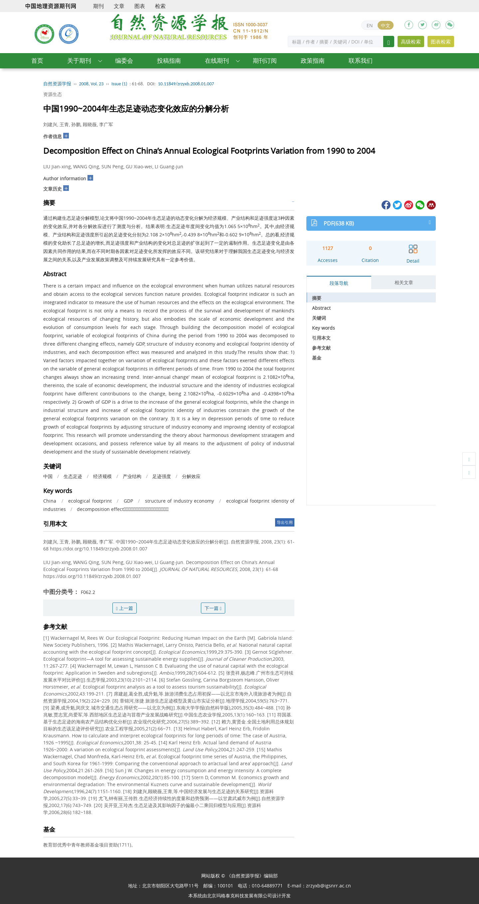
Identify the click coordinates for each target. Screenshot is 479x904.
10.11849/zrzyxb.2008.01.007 (186, 84)
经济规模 (102, 476)
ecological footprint (90, 501)
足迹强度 (161, 476)
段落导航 (339, 283)
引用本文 (321, 338)
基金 (316, 358)
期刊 (98, 6)
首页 (37, 60)
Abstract (321, 308)
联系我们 (361, 60)
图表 (139, 6)
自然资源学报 (57, 84)
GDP (128, 501)
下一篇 (213, 608)
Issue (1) (119, 84)
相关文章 (404, 282)
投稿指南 (169, 60)
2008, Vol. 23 (91, 84)
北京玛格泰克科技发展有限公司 (239, 895)
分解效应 (191, 476)
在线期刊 (217, 60)
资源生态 (52, 94)
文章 (119, 6)
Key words (323, 328)
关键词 (319, 318)
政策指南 (313, 60)
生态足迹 (73, 476)
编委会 (124, 60)
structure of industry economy (179, 501)
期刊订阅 (265, 60)
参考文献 (321, 348)
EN (370, 25)
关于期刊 (79, 60)
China (49, 501)
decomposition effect (123, 509)
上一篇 (124, 608)
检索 (160, 6)
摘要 (316, 298)
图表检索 (441, 41)
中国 (48, 476)
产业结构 (132, 476)
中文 (385, 25)
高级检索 (411, 41)
